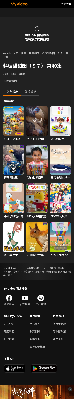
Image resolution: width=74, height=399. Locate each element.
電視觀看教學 (37, 347)
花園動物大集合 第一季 (37, 255)
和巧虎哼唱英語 (37, 216)
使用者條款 (59, 324)
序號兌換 (66, 4)
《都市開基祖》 (57, 268)
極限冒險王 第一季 (12, 177)
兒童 (23, 53)
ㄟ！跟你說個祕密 (37, 139)
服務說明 (9, 331)
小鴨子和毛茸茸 (13, 216)
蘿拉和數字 (58, 139)
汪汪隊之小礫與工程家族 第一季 (13, 139)
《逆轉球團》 (33, 268)
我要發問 (35, 331)
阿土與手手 (11, 255)
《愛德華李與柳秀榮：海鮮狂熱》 (40, 271)
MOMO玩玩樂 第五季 (59, 216)
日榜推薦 (9, 339)
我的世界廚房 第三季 (35, 177)
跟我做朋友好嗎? (59, 177)
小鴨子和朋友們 (60, 255)
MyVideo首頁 (10, 53)
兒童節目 (34, 53)
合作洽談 (58, 339)
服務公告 (35, 339)
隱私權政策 (59, 331)
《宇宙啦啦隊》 (11, 271)
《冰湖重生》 (10, 268)
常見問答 (35, 324)
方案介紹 (9, 324)
